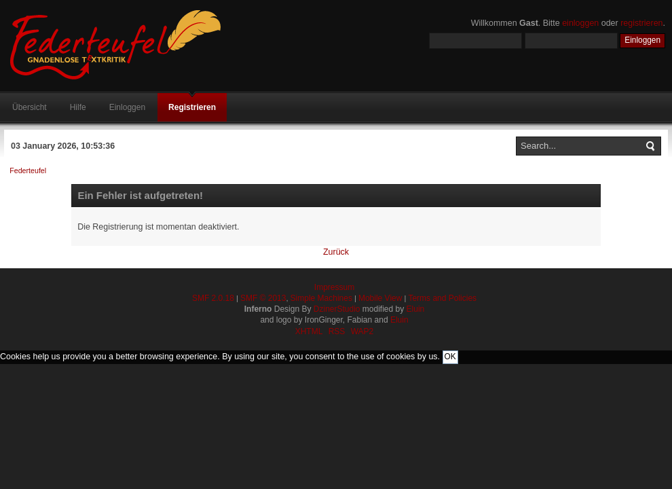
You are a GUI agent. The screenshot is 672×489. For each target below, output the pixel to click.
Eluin (416, 309)
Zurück (336, 252)
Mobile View (380, 298)
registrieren (641, 23)
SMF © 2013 (263, 298)
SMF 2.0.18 (213, 298)
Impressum (334, 287)
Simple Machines (321, 298)
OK (450, 356)
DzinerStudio (337, 309)
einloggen (580, 23)
